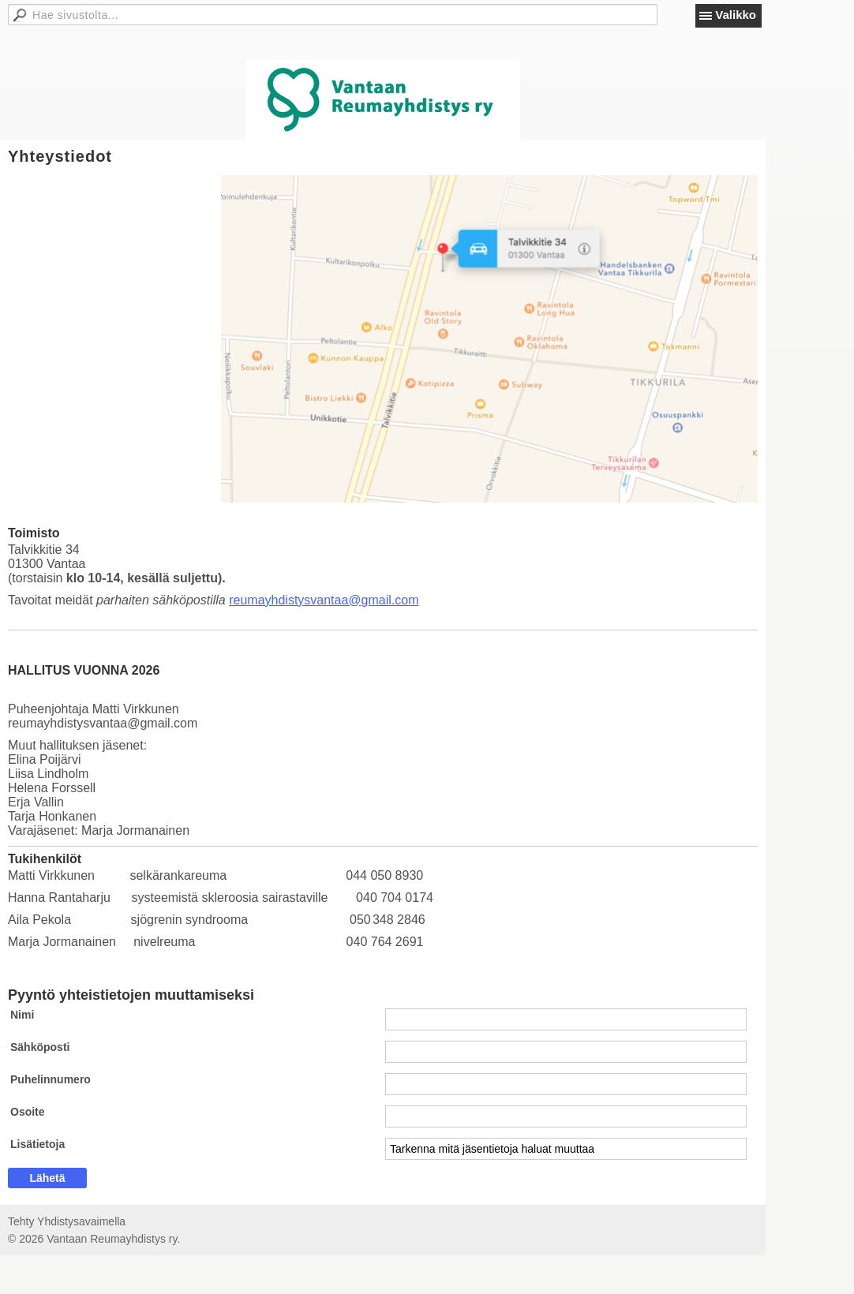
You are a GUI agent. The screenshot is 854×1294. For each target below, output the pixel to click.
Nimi (22, 1014)
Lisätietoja (37, 1144)
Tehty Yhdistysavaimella (66, 1221)
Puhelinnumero (50, 1079)
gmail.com (390, 600)
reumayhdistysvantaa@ (295, 600)
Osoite (27, 1111)
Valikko (735, 14)
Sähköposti (39, 1047)
